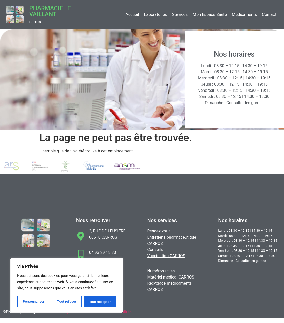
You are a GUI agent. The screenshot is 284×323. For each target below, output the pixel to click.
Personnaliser (33, 302)
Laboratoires (155, 14)
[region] (66, 286)
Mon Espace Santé (210, 14)
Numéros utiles (161, 270)
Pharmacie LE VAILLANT (50, 11)
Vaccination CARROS (166, 255)
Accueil (132, 14)
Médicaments (244, 14)
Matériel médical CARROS (170, 277)
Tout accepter (100, 302)
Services (180, 14)
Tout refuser (66, 302)
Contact (269, 14)
